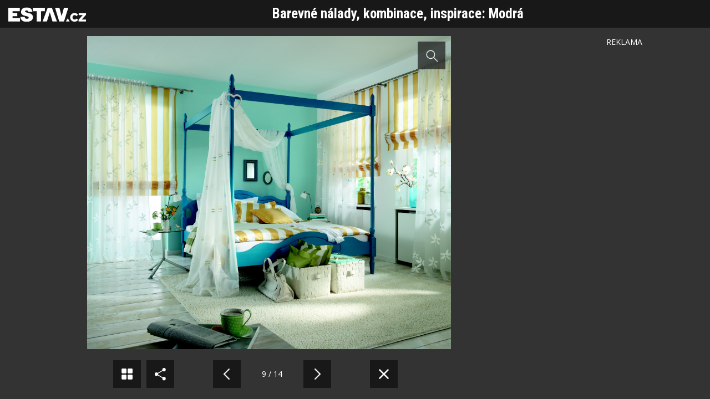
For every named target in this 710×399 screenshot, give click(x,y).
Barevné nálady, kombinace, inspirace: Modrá (398, 14)
